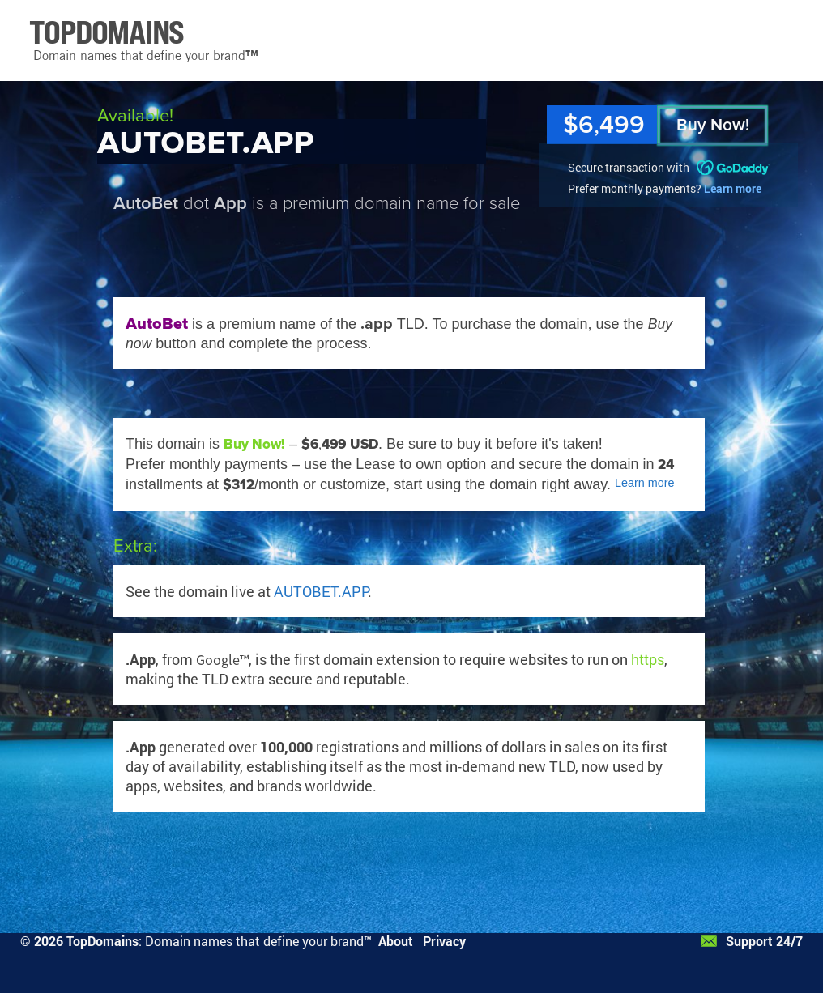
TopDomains (102, 940)
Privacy (444, 940)
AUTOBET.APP (321, 591)
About (395, 940)
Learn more (732, 188)
